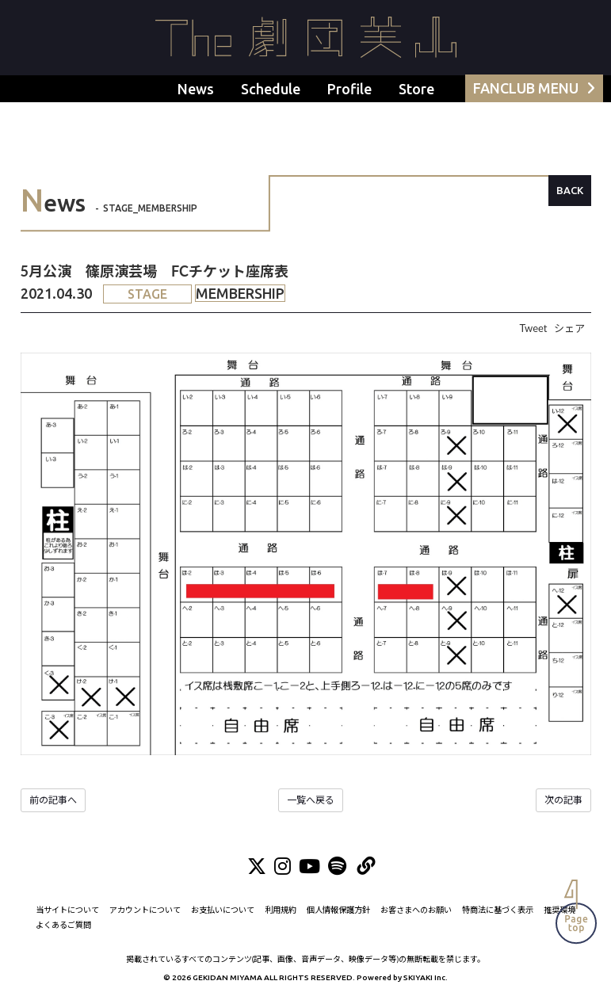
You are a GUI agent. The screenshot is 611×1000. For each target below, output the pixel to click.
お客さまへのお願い (416, 909)
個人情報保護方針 (338, 909)
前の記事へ (53, 800)
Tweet (533, 328)
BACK (569, 190)
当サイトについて (67, 909)
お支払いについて (222, 909)
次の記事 (563, 800)
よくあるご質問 (63, 924)
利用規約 (280, 909)
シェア (569, 328)
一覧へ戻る (310, 800)
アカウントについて (145, 909)
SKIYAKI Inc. (425, 977)
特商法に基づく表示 (497, 909)
